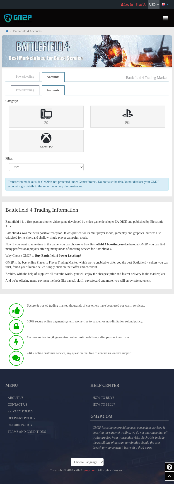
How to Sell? (104, 404)
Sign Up (141, 4)
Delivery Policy (22, 418)
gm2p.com (89, 470)
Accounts (53, 77)
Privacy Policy (20, 411)
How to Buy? (103, 397)
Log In (127, 4)
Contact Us (17, 404)
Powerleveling (25, 76)
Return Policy (20, 425)
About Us (15, 397)
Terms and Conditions (27, 431)
